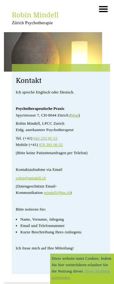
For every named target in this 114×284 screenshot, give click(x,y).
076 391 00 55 (51, 144)
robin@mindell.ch (31, 178)
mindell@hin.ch (57, 192)
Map (74, 115)
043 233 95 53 (45, 138)
